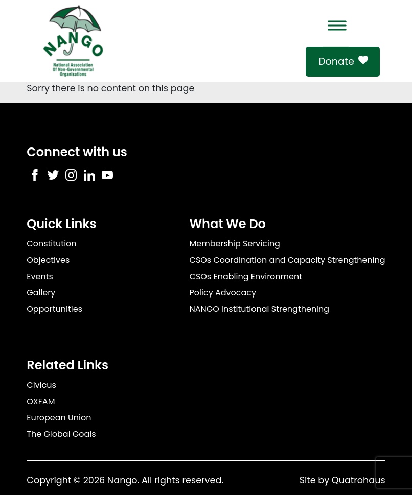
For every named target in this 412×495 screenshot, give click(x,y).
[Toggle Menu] (336, 25)
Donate (336, 61)
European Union (59, 418)
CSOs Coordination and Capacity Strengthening (287, 260)
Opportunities (54, 309)
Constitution (51, 244)
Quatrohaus (358, 480)
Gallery (41, 293)
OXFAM (41, 401)
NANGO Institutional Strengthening (260, 309)
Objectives (48, 260)
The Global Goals (61, 434)
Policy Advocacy (223, 293)
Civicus (41, 385)
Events (40, 276)
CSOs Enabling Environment (246, 276)
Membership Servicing (235, 244)
